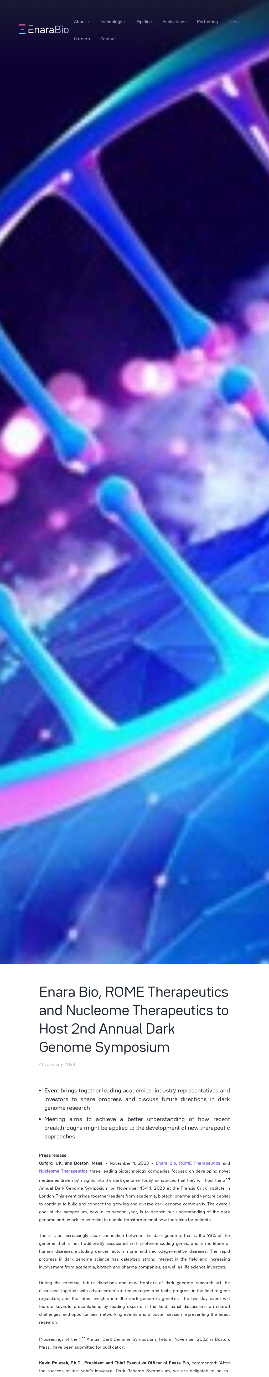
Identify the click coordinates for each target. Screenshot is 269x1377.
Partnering (207, 21)
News (235, 21)
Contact (108, 38)
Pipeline (144, 21)
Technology (111, 21)
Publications (175, 21)
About (80, 21)
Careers (82, 38)
